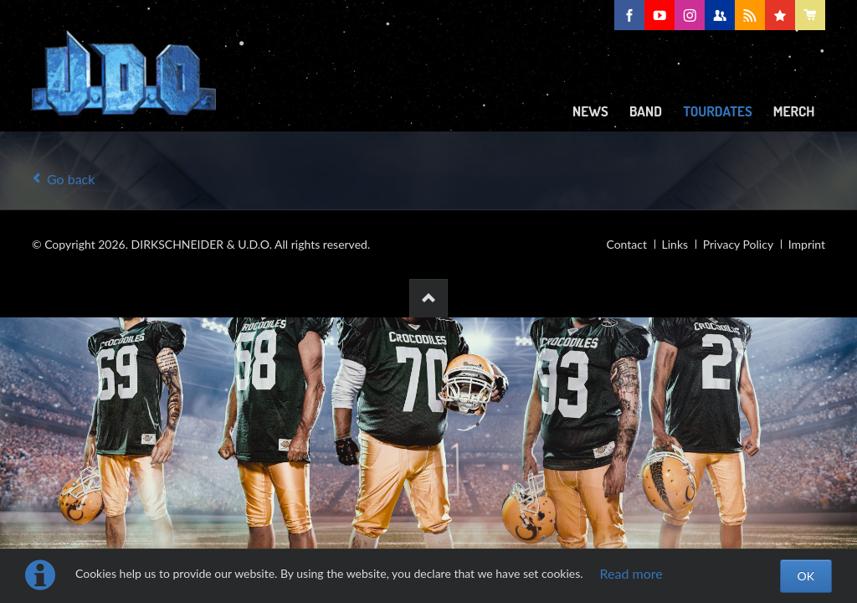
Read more (631, 573)
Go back (71, 179)
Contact (626, 244)
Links (675, 244)
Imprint (806, 244)
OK (806, 576)
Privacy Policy (738, 244)
